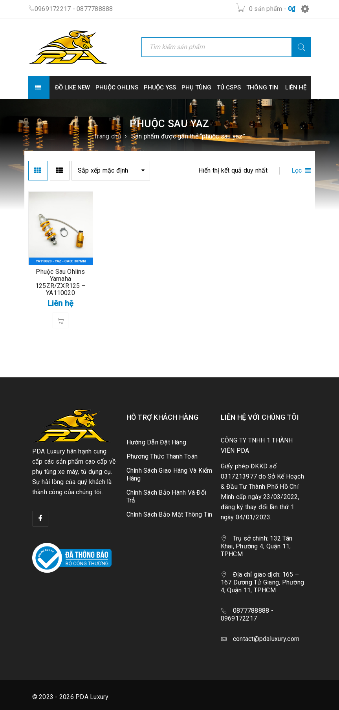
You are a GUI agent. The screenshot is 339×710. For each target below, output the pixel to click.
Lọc (296, 170)
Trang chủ (107, 136)
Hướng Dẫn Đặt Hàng (156, 442)
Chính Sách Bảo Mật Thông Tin (169, 514)
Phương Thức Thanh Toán (162, 456)
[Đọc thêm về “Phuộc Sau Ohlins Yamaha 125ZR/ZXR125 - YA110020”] (60, 320)
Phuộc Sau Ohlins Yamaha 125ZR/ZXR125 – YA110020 (60, 282)
